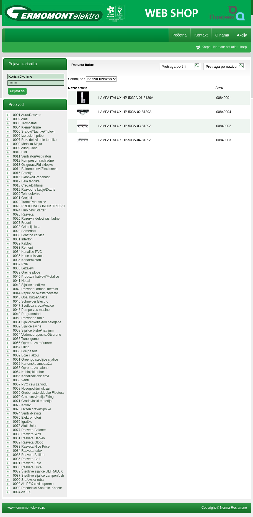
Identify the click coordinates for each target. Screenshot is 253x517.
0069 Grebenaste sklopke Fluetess (38, 393)
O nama (222, 35)
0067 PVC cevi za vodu (30, 384)
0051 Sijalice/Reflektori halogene (37, 322)
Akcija (242, 35)
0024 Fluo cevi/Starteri (29, 210)
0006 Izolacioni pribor (29, 136)
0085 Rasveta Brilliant (29, 455)
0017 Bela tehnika (26, 181)
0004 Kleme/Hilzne (27, 127)
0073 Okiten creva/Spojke (32, 409)
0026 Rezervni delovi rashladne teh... (36, 219)
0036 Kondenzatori (27, 260)
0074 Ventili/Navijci (27, 413)
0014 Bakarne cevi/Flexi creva (35, 169)
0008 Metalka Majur (27, 144)
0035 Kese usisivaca (28, 256)
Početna (179, 35)
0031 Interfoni (23, 239)
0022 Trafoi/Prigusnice (29, 202)
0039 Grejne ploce (26, 272)
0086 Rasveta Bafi (26, 459)
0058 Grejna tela (25, 351)
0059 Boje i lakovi (26, 355)
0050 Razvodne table (28, 318)
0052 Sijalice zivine (27, 326)
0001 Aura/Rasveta (27, 115)
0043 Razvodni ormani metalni (35, 289)
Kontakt (200, 35)
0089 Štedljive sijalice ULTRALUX (38, 471)
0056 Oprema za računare (32, 343)
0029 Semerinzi (24, 231)
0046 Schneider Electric (30, 301)
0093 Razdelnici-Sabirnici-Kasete (37, 488)
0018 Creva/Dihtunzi (28, 185)
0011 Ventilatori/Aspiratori (32, 156)
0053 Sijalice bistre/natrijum (33, 330)
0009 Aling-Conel (25, 148)
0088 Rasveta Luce (27, 467)
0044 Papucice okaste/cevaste (35, 293)
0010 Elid (20, 152)
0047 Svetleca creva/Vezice (33, 306)
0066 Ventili (21, 380)
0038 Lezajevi (23, 268)
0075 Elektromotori (27, 417)
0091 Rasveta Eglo (27, 463)
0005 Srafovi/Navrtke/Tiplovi (34, 131)
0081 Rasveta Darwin (29, 438)
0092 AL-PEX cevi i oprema (33, 484)
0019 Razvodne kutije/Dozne (34, 189)
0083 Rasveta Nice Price (31, 446)
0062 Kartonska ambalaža (32, 364)
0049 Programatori (26, 314)
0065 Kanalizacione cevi (31, 376)
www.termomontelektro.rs (26, 508)
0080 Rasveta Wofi (27, 434)
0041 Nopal (21, 281)
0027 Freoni (22, 223)
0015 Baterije (23, 173)
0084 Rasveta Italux (27, 451)
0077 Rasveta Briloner (29, 430)
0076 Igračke (22, 422)
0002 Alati (20, 119)
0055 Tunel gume (26, 339)
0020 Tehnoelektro (26, 194)
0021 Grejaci (22, 198)
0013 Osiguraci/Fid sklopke (33, 165)
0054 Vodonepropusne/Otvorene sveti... (37, 335)
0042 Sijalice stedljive (29, 285)
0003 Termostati (25, 123)
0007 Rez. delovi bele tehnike (34, 140)
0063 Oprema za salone (30, 368)
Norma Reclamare (233, 508)
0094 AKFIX (22, 492)
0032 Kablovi (22, 243)
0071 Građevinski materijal (32, 401)
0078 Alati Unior (25, 426)
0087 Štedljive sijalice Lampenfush (38, 475)
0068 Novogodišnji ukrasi (31, 388)
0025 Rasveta (23, 214)
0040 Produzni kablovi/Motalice (36, 277)
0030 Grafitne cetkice (28, 235)
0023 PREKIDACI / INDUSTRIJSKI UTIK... (39, 206)
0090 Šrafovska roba (28, 480)
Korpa (206, 47)
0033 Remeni (23, 248)
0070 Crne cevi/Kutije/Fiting (33, 397)
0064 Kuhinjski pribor (28, 372)
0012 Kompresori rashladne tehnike (33, 160)
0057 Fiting (21, 347)
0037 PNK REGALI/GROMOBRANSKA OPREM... (34, 264)
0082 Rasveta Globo (28, 442)
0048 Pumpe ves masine (31, 310)
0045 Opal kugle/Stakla (30, 297)
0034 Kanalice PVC (27, 252)
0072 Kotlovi (22, 405)
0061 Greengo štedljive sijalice (35, 359)
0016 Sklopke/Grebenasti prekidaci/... (31, 177)
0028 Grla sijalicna (26, 227)
